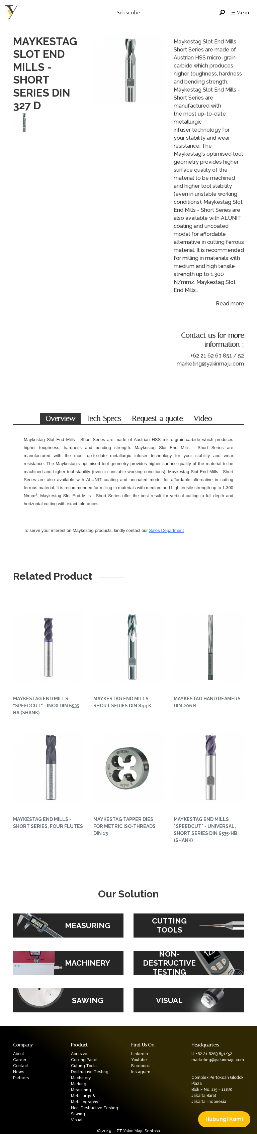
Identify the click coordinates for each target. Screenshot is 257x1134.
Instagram (140, 1072)
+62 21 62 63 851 (211, 355)
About (18, 1053)
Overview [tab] (60, 418)
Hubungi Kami (224, 1119)
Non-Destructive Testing (94, 1108)
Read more (230, 303)
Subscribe (128, 12)
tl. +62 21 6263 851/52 (211, 1053)
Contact (20, 1066)
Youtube (139, 1059)
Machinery (81, 1078)
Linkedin (139, 1053)
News (18, 1072)
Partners (21, 1078)
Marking (78, 1084)
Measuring (81, 1090)
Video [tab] (203, 418)
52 (241, 355)
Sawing (78, 1114)
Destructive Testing (89, 1072)
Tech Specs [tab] (103, 418)
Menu (239, 12)
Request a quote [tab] (157, 418)
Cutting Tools (83, 1066)
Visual (76, 1120)
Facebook (140, 1066)
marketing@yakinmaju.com (210, 364)
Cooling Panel (84, 1059)
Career (19, 1059)
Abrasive (79, 1053)
